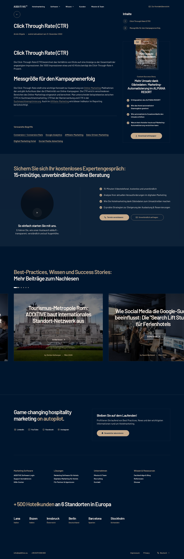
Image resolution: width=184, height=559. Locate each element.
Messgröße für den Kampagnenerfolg (145, 28)
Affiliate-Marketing (59, 101)
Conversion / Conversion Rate (28, 134)
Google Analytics (54, 134)
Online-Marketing (92, 88)
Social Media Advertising (51, 141)
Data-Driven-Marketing (97, 134)
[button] (55, 7)
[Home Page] (21, 6)
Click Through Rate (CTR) (140, 21)
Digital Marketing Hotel (25, 141)
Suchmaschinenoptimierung (27, 101)
